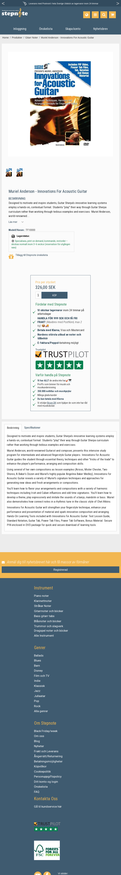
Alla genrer (41, 711)
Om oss (39, 736)
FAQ (36, 791)
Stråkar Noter (42, 606)
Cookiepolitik (42, 771)
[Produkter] (95, 14)
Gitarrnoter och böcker (48, 611)
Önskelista (41, 786)
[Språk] (86, 14)
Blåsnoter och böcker (47, 621)
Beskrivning (13, 427)
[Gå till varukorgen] (112, 14)
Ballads (38, 655)
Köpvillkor (40, 766)
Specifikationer (32, 427)
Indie (37, 680)
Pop (36, 701)
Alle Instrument (44, 635)
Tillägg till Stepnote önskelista (28, 257)
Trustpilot (40, 349)
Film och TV (41, 675)
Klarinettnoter (43, 601)
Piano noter (41, 595)
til (39, 806)
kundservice (49, 806)
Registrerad (60, 569)
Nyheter (39, 746)
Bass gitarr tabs (44, 616)
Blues (37, 660)
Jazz (37, 691)
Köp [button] (54, 295)
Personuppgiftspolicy (48, 776)
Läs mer (13, 222)
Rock (37, 706)
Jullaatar (39, 696)
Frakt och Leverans (46, 751)
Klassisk (39, 686)
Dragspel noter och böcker (51, 630)
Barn (37, 665)
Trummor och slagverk (48, 626)
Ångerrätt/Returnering (48, 756)
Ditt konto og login (46, 781)
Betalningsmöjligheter (48, 761)
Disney (38, 670)
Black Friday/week (45, 731)
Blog (37, 741)
